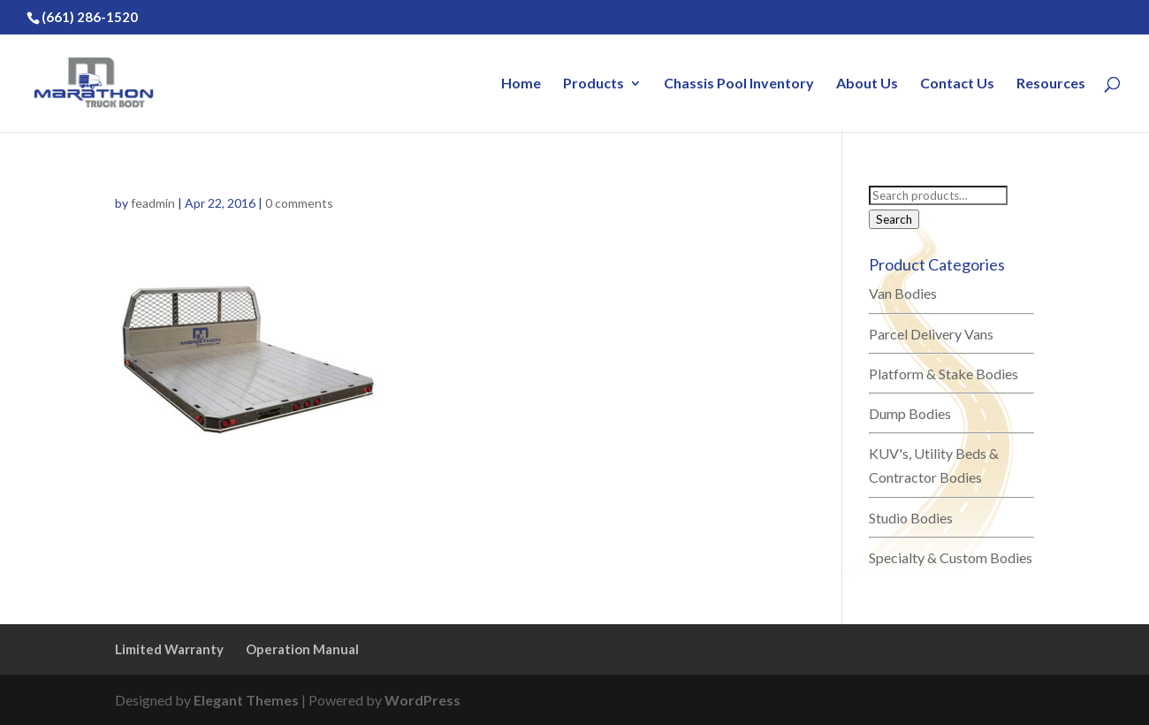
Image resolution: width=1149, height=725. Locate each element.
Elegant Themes (246, 699)
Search (894, 219)
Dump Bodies (910, 413)
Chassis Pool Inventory (739, 84)
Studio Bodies (911, 517)
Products (593, 84)
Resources (1050, 84)
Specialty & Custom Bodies (950, 557)
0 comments (299, 202)
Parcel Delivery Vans (931, 333)
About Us (867, 84)
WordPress (422, 699)
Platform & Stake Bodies (943, 373)
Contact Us (957, 84)
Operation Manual (302, 649)
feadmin (153, 202)
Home (521, 84)
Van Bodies (903, 293)
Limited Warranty (169, 649)
